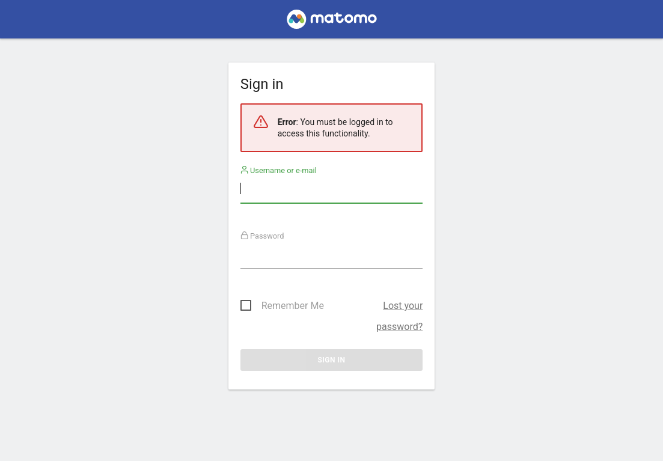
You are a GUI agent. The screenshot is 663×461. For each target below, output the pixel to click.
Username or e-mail (278, 170)
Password (262, 235)
